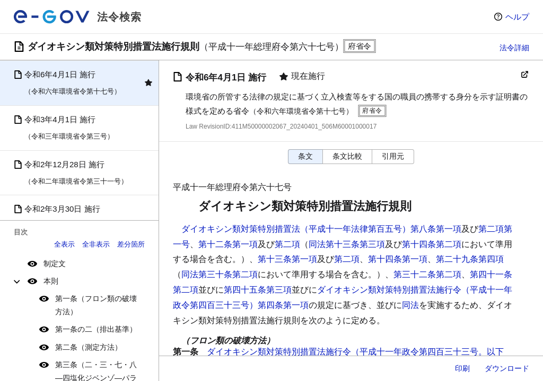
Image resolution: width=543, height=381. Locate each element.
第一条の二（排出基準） (96, 329)
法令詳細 (514, 47)
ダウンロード (507, 368)
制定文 (54, 263)
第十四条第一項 (397, 259)
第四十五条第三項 (258, 289)
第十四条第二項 (431, 244)
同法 (410, 305)
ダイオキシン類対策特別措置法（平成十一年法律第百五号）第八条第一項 (321, 228)
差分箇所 (131, 244)
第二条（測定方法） (88, 347)
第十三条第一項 (287, 259)
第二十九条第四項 (470, 259)
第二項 (287, 244)
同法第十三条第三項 (347, 244)
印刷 (462, 368)
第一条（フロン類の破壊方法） (96, 305)
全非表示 (96, 244)
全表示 (64, 244)
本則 (50, 281)
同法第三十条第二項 (219, 274)
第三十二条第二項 (427, 274)
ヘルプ (517, 16)
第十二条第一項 (228, 244)
